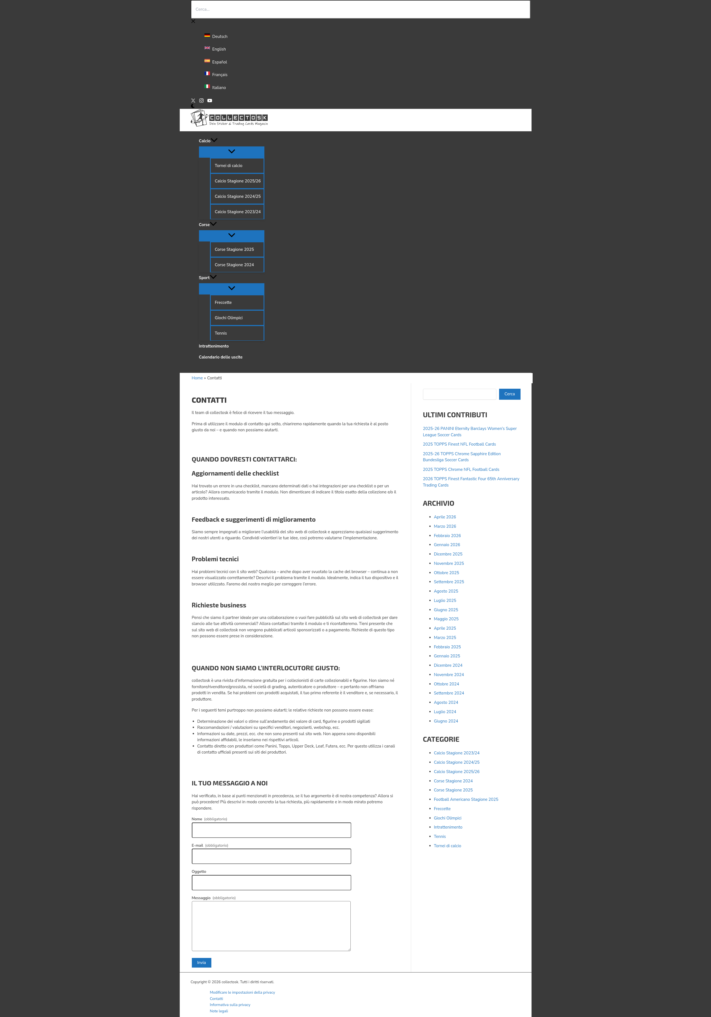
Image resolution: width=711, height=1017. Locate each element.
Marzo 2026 (445, 526)
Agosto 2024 (446, 702)
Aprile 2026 (445, 517)
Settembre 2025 (449, 582)
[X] (193, 101)
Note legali (219, 1011)
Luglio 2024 (445, 712)
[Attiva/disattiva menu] (231, 151)
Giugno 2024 (446, 721)
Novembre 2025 (449, 563)
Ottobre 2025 (446, 573)
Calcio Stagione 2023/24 (457, 753)
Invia (201, 962)
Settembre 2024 (449, 693)
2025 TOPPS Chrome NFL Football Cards (461, 469)
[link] (216, 36)
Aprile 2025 (445, 628)
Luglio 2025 (445, 600)
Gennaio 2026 (447, 545)
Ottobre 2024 (446, 684)
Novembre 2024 (449, 674)
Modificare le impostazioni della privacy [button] (242, 992)
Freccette (442, 809)
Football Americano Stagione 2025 (466, 799)
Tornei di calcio (447, 846)
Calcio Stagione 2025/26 (457, 771)
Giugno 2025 (446, 610)
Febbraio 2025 (447, 647)
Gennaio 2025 (447, 656)
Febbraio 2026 (447, 535)
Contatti (216, 998)
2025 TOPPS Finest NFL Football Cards (459, 444)
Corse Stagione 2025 (453, 790)
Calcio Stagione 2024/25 (457, 762)
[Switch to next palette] (193, 106)
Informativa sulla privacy (230, 1004)
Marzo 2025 (445, 637)
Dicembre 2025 (448, 554)
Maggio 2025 (446, 619)
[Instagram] (201, 101)
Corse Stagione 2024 (453, 781)
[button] (214, 140)
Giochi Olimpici (447, 818)
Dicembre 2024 (448, 665)
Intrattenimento (448, 827)
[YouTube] (209, 101)
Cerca (510, 394)
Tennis (440, 836)
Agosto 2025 (446, 591)
